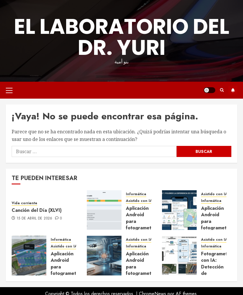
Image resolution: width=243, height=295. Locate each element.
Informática (136, 194)
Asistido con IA (139, 200)
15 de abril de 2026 (34, 218)
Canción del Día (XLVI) (37, 210)
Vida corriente (24, 203)
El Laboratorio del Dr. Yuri (121, 37)
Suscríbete (232, 90)
